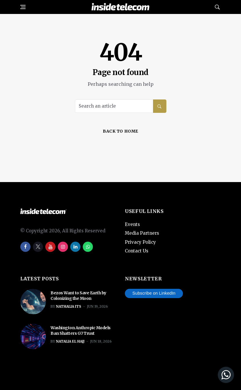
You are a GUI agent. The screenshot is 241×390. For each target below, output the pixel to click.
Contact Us (136, 251)
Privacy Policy (140, 242)
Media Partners (142, 233)
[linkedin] (75, 247)
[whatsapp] (88, 247)
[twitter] (38, 247)
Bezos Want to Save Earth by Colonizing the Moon (78, 295)
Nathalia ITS (68, 306)
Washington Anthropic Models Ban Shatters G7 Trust (81, 330)
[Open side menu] (23, 7)
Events (132, 224)
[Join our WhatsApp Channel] (191, 375)
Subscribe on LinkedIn (153, 293)
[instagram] (63, 247)
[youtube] (50, 247)
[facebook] (25, 247)
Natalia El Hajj (70, 341)
